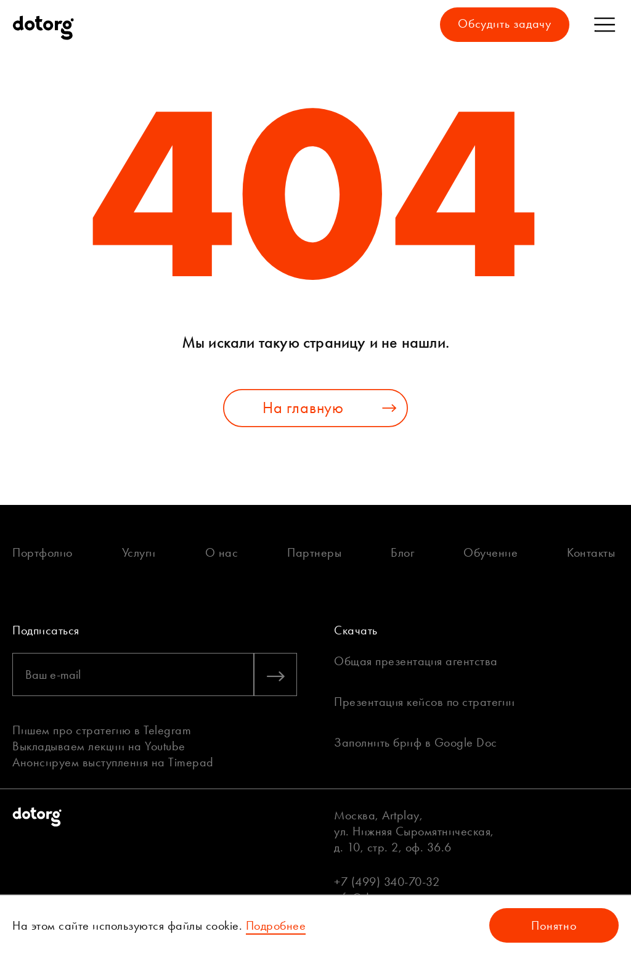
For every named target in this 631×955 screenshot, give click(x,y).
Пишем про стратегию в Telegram (101, 730)
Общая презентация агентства (416, 661)
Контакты (591, 552)
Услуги (139, 552)
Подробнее (276, 925)
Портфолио (42, 552)
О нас (221, 552)
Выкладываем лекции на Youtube (98, 746)
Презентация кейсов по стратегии (424, 702)
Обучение (490, 552)
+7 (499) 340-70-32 (386, 882)
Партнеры (314, 552)
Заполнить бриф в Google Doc (415, 742)
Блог (402, 552)
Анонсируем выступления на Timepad (113, 762)
